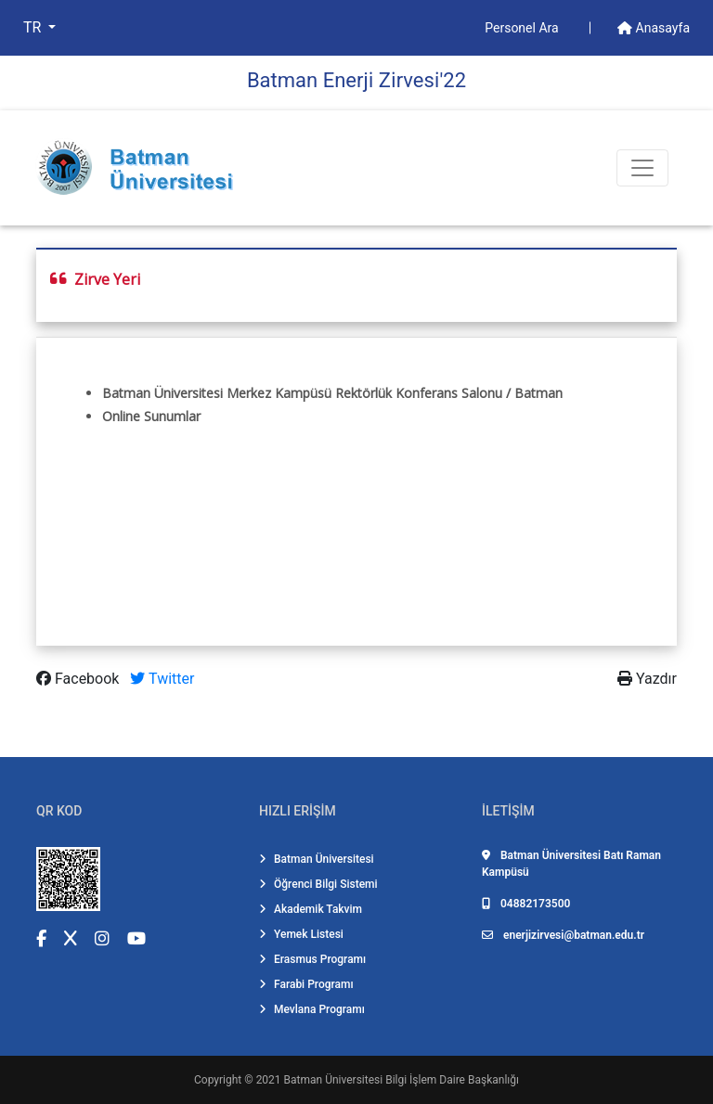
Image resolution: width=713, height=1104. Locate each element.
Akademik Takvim (310, 909)
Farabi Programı (306, 984)
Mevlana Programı (312, 1009)
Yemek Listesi (301, 934)
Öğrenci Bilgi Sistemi (318, 884)
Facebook (79, 678)
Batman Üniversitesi (316, 859)
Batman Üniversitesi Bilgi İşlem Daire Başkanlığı (401, 1079)
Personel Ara (523, 27)
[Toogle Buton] (642, 167)
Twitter (162, 678)
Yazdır (647, 678)
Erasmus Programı (312, 959)
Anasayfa (653, 27)
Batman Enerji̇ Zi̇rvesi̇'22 (356, 80)
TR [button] (34, 27)
